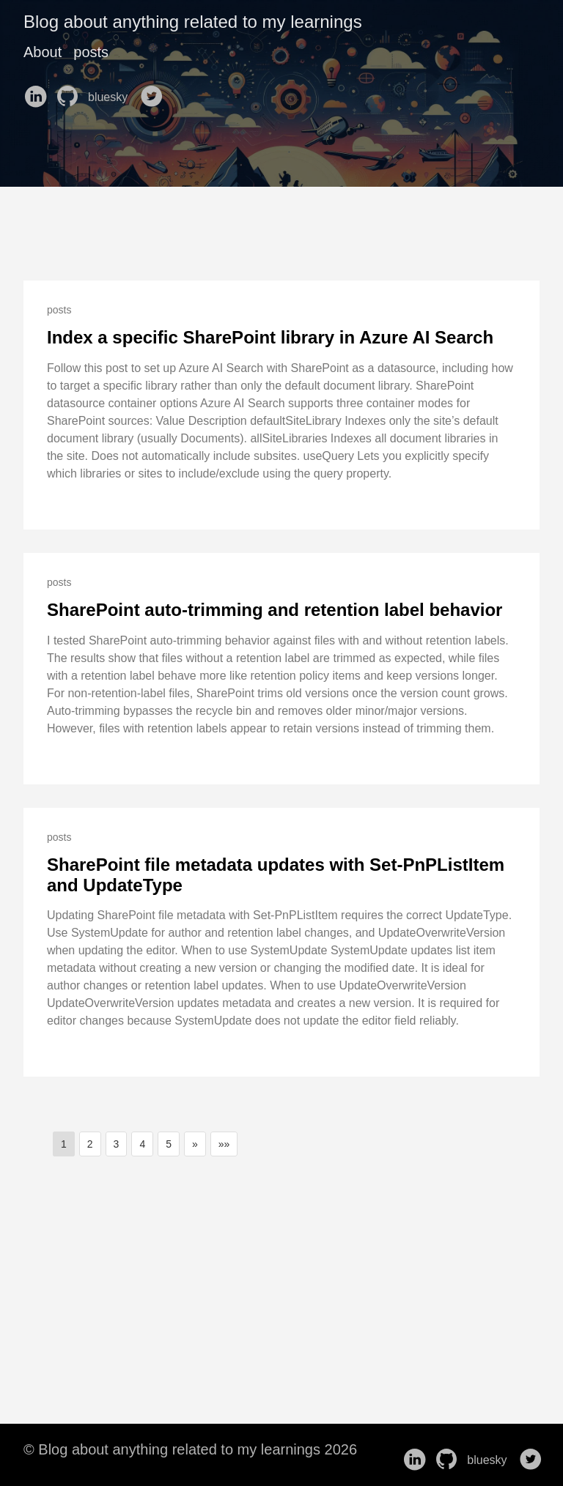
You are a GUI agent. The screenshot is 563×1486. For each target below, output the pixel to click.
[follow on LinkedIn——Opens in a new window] (38, 92)
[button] (195, 1144)
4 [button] (142, 1144)
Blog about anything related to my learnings (192, 21)
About (42, 52)
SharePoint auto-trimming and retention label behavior (274, 610)
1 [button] (64, 1144)
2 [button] (90, 1144)
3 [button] (116, 1144)
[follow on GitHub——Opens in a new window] (70, 92)
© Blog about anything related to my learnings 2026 (190, 1449)
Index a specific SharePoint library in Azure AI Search (270, 337)
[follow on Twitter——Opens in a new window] (154, 92)
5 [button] (169, 1144)
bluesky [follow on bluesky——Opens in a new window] (112, 97)
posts (90, 52)
